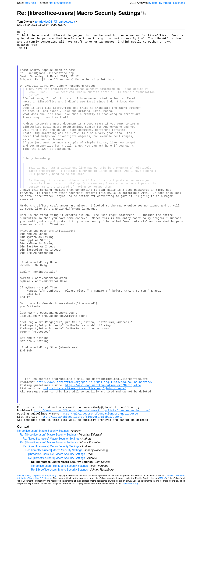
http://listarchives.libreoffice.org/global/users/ (85, 468)
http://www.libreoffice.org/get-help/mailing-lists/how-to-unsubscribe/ (95, 460)
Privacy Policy (24, 562)
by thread (165, 2)
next (33, 2)
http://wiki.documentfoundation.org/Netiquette (103, 464)
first (51, 2)
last (68, 2)
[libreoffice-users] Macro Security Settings (43, 517)
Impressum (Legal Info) (44, 562)
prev (27, 2)
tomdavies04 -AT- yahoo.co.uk (55, 21)
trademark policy (130, 570)
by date (152, 2)
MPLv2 (162, 565)
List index (179, 2)
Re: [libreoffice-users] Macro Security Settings (81, 13)
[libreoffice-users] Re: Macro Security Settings (56, 540)
